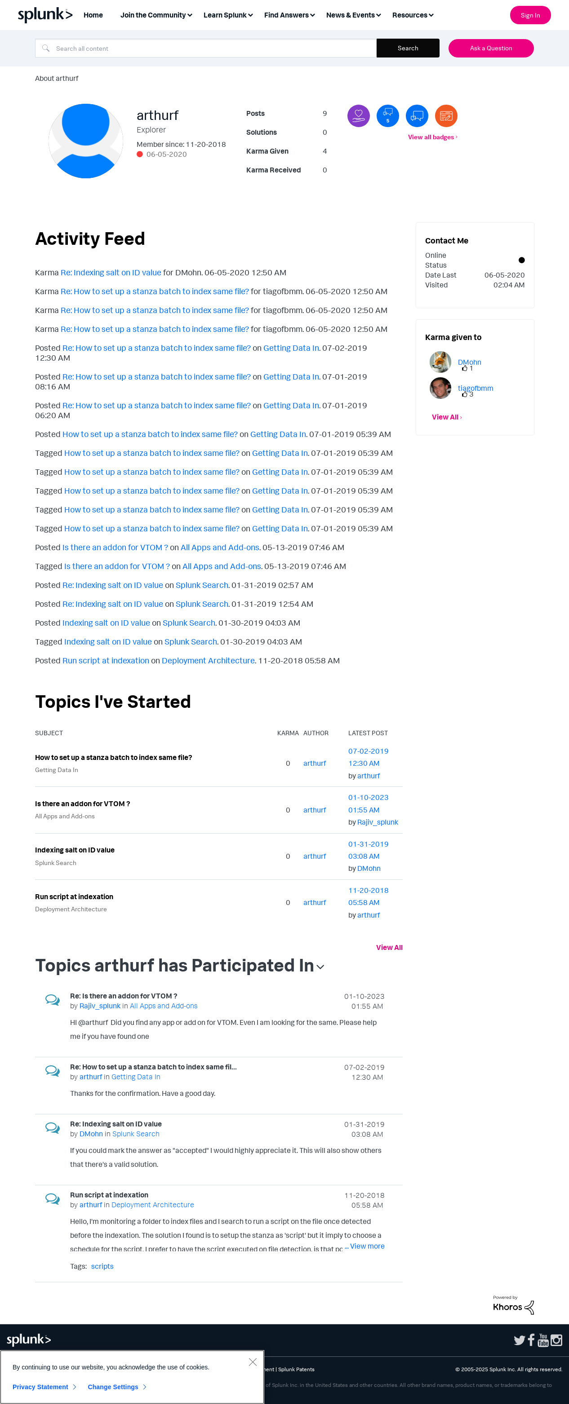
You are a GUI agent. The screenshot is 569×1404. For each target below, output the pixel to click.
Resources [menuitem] (409, 14)
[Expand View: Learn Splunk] (250, 14)
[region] (132, 1377)
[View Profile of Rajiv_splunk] (377, 821)
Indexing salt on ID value (106, 622)
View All (389, 947)
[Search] (206, 48)
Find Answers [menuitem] (286, 14)
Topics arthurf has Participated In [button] (174, 965)
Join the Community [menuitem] (153, 14)
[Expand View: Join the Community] (189, 14)
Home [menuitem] (93, 14)
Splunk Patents (296, 1369)
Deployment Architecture (208, 660)
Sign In (530, 15)
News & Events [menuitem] (350, 14)
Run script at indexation (105, 660)
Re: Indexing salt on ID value (111, 272)
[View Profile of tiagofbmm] (475, 388)
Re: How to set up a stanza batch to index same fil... (153, 1066)
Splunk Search (202, 585)
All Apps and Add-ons (220, 547)
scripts (102, 1266)
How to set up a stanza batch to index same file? (150, 434)
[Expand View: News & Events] (378, 14)
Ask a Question (491, 48)
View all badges (431, 137)
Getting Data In (291, 348)
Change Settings (113, 1387)
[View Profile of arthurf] (314, 763)
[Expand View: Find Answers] (312, 14)
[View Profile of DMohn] (369, 868)
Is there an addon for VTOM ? (115, 547)
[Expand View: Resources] (431, 14)
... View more (365, 1037)
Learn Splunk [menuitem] (225, 14)
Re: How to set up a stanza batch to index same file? (155, 291)
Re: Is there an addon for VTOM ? (124, 995)
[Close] (252, 1361)
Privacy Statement (40, 1387)
